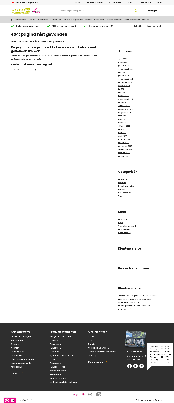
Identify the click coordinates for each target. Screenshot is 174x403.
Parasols (88, 19)
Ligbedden (78, 19)
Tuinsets (32, 19)
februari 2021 (124, 152)
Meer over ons (95, 362)
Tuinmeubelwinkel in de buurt (102, 351)
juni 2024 (122, 92)
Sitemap (92, 355)
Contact (159, 2)
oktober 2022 (124, 126)
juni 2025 (122, 72)
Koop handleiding (126, 186)
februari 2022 (124, 139)
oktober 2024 (124, 85)
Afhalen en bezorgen (127, 295)
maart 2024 (123, 95)
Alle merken (55, 374)
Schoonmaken (124, 193)
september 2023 (125, 109)
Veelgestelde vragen (94, 2)
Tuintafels (67, 19)
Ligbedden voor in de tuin (62, 355)
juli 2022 (121, 129)
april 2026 (122, 59)
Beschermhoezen (132, 19)
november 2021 (125, 146)
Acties (91, 336)
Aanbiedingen (115, 2)
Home (12, 19)
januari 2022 (123, 142)
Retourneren (143, 295)
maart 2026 (123, 62)
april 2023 (122, 119)
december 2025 (125, 69)
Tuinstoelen (42, 19)
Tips (120, 196)
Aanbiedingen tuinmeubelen (63, 382)
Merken (145, 19)
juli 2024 (121, 89)
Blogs (77, 2)
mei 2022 (122, 132)
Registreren (123, 219)
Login (120, 222)
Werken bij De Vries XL (98, 347)
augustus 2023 (124, 112)
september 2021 (125, 149)
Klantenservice (145, 2)
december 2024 (125, 79)
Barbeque (122, 179)
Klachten (122, 299)
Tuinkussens (99, 19)
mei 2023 (122, 116)
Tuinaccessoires (114, 19)
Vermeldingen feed (127, 226)
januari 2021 (123, 156)
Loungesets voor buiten (61, 336)
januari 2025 (123, 75)
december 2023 (125, 99)
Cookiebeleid (145, 299)
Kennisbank (144, 306)
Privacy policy (132, 299)
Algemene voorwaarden (129, 302)
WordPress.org (125, 232)
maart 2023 (123, 122)
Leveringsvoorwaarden (128, 306)
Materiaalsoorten (58, 378)
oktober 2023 (124, 105)
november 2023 (125, 102)
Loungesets (20, 19)
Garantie (153, 295)
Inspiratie (122, 182)
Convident (158, 400)
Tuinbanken (55, 19)
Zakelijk (130, 2)
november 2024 (125, 82)
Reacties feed (124, 229)
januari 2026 (123, 65)
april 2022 (122, 136)
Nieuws (121, 189)
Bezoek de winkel (155, 26)
